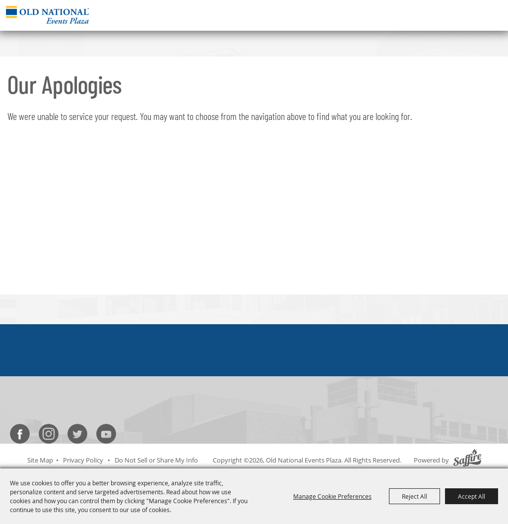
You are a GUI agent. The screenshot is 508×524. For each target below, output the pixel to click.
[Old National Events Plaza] (47, 14)
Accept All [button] (471, 496)
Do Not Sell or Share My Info (156, 460)
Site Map (40, 460)
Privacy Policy (83, 460)
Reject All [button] (414, 496)
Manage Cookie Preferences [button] (332, 496)
